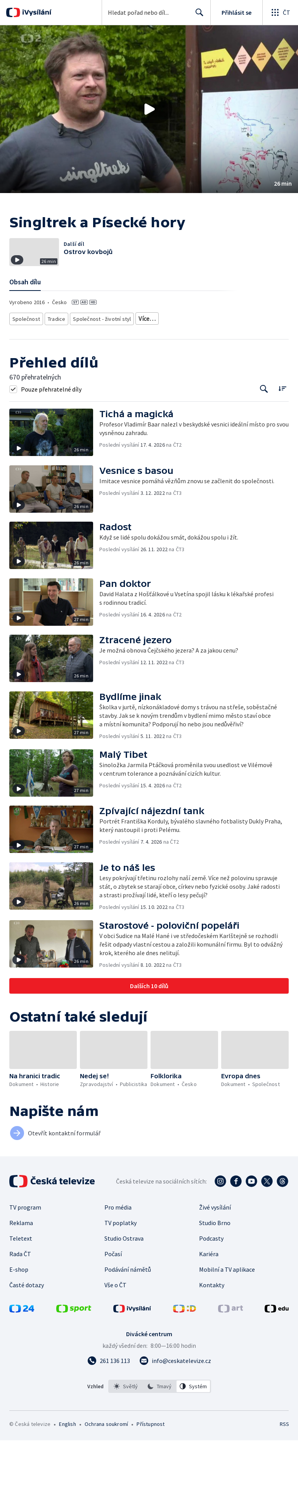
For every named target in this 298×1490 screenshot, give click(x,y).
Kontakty (211, 1335)
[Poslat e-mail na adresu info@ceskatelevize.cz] (175, 1410)
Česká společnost (211, 369)
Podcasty (211, 1288)
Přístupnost (151, 1473)
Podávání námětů (127, 1319)
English (67, 1473)
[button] (149, 109)
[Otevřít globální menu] (280, 12)
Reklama (21, 1272)
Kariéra (208, 1303)
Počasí (113, 1303)
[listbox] (159, 1436)
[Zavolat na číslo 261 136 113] (108, 1410)
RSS (284, 1473)
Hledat (197, 15)
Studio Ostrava (124, 1288)
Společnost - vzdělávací (158, 369)
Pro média (118, 1257)
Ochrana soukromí (106, 1473)
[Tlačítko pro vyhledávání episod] (264, 438)
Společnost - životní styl (98, 369)
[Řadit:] (282, 437)
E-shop (18, 1319)
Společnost (25, 369)
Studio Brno (214, 1272)
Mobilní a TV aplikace (227, 1319)
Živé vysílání (215, 1257)
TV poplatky (120, 1272)
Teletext (20, 1288)
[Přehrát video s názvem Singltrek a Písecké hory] (149, 109)
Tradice (55, 369)
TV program (25, 1257)
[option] (125, 1436)
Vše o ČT (115, 1335)
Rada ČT (20, 1303)
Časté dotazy (26, 1335)
